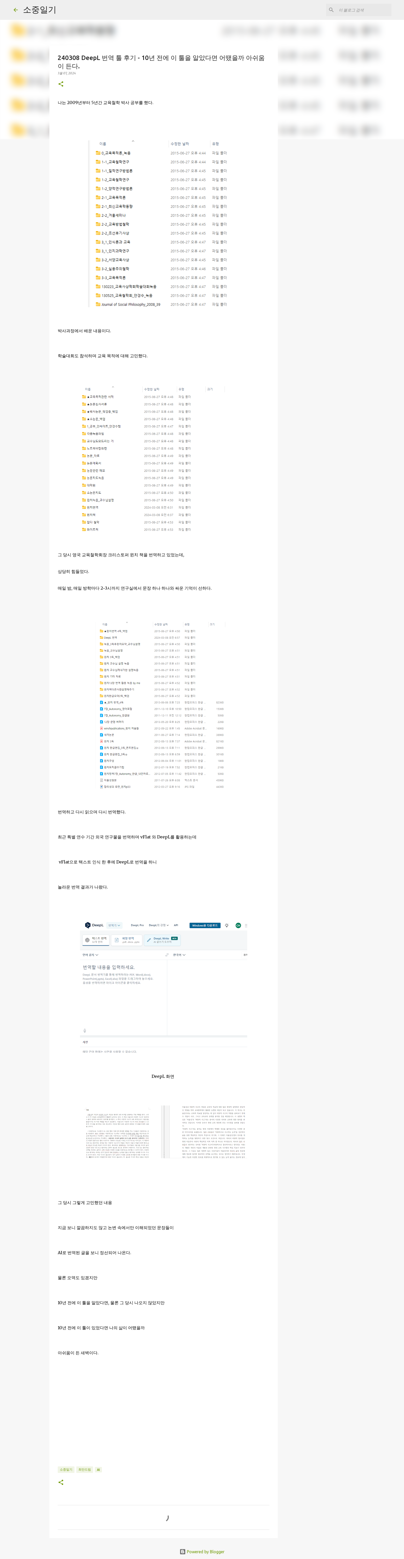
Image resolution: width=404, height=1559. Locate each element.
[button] (61, 84)
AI (98, 1469)
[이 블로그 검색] (364, 10)
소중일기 (39, 9)
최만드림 (84, 1469)
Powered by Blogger (202, 1551)
